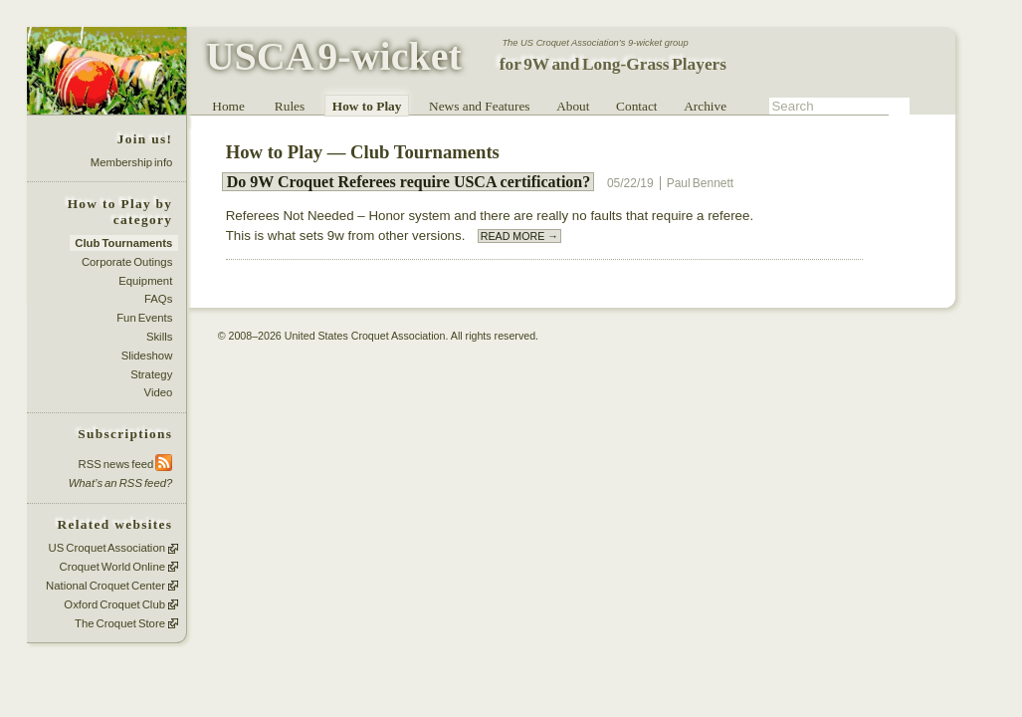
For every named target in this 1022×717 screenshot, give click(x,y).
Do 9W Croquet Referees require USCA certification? (409, 181)
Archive (705, 106)
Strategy (151, 374)
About (572, 106)
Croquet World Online (112, 567)
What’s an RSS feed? (121, 483)
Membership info (132, 162)
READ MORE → (519, 236)
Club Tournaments (123, 243)
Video (158, 393)
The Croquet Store (120, 623)
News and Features (479, 106)
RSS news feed (126, 463)
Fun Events (144, 318)
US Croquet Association (107, 549)
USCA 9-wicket (334, 56)
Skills (159, 337)
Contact (636, 106)
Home (228, 106)
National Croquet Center (105, 586)
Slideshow (147, 355)
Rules (290, 106)
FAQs (158, 300)
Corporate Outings (127, 262)
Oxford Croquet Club (114, 604)
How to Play (367, 106)
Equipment (145, 281)
